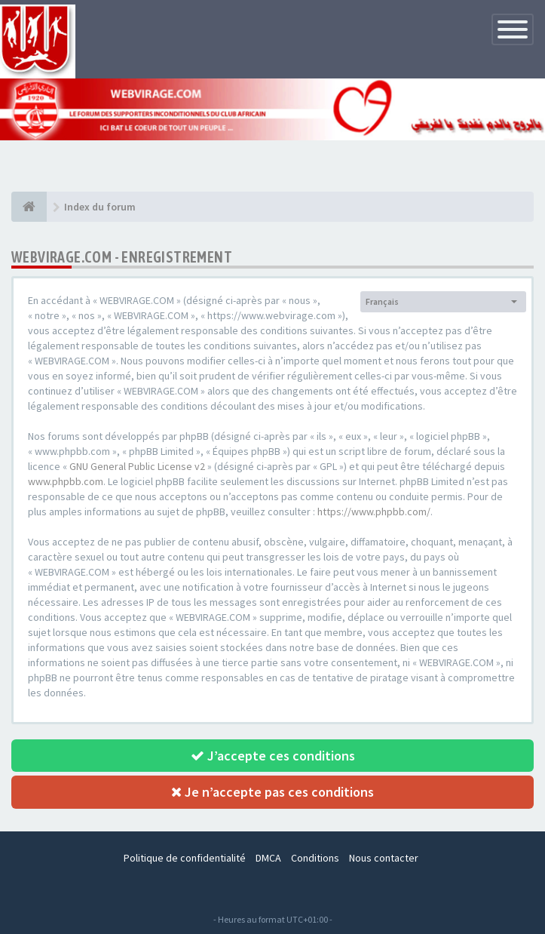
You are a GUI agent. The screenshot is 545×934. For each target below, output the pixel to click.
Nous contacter (383, 858)
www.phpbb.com (65, 481)
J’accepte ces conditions (273, 755)
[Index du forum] (29, 207)
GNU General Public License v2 (137, 466)
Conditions (315, 858)
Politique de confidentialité (185, 858)
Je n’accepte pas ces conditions (272, 791)
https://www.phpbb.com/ (373, 511)
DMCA (268, 858)
